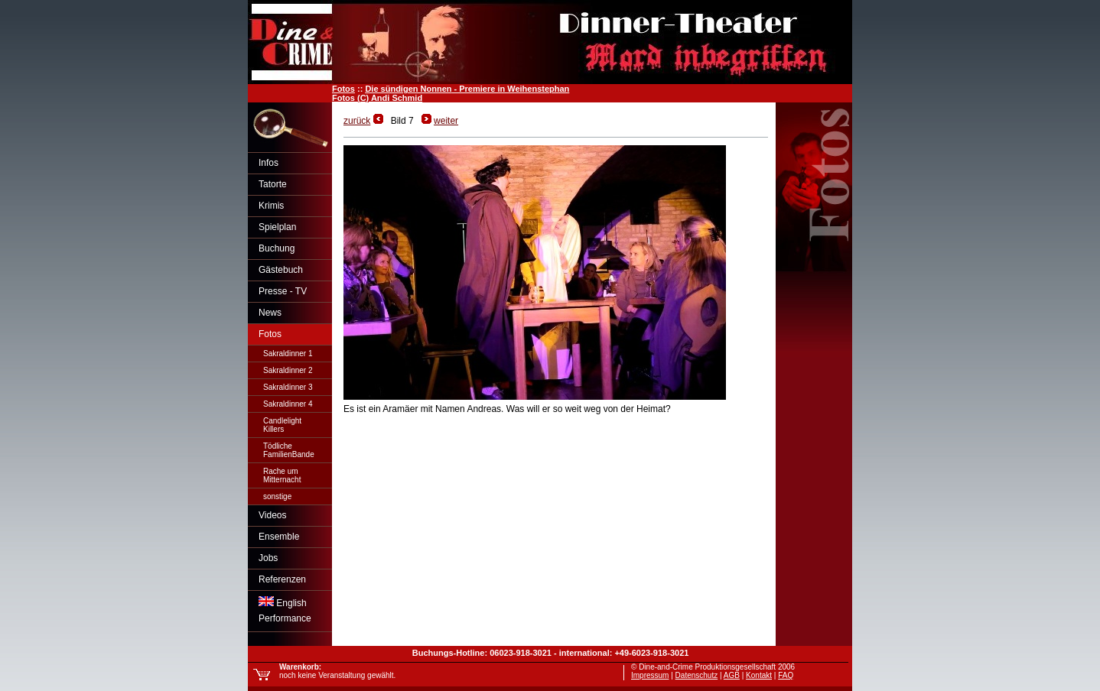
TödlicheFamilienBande (288, 450)
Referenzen (282, 579)
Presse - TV (283, 291)
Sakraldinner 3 (287, 387)
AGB (732, 675)
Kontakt (759, 675)
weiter (446, 120)
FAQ (785, 675)
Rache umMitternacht (282, 475)
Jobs (268, 558)
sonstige (277, 496)
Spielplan (277, 227)
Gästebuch (281, 269)
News (270, 312)
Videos (272, 515)
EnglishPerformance (285, 610)
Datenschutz (696, 675)
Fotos (343, 88)
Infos (268, 162)
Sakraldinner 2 (287, 370)
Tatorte (273, 184)
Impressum (650, 675)
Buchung (277, 248)
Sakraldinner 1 (287, 353)
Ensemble (279, 536)
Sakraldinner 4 (287, 404)
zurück (356, 120)
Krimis (271, 205)
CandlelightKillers (282, 425)
